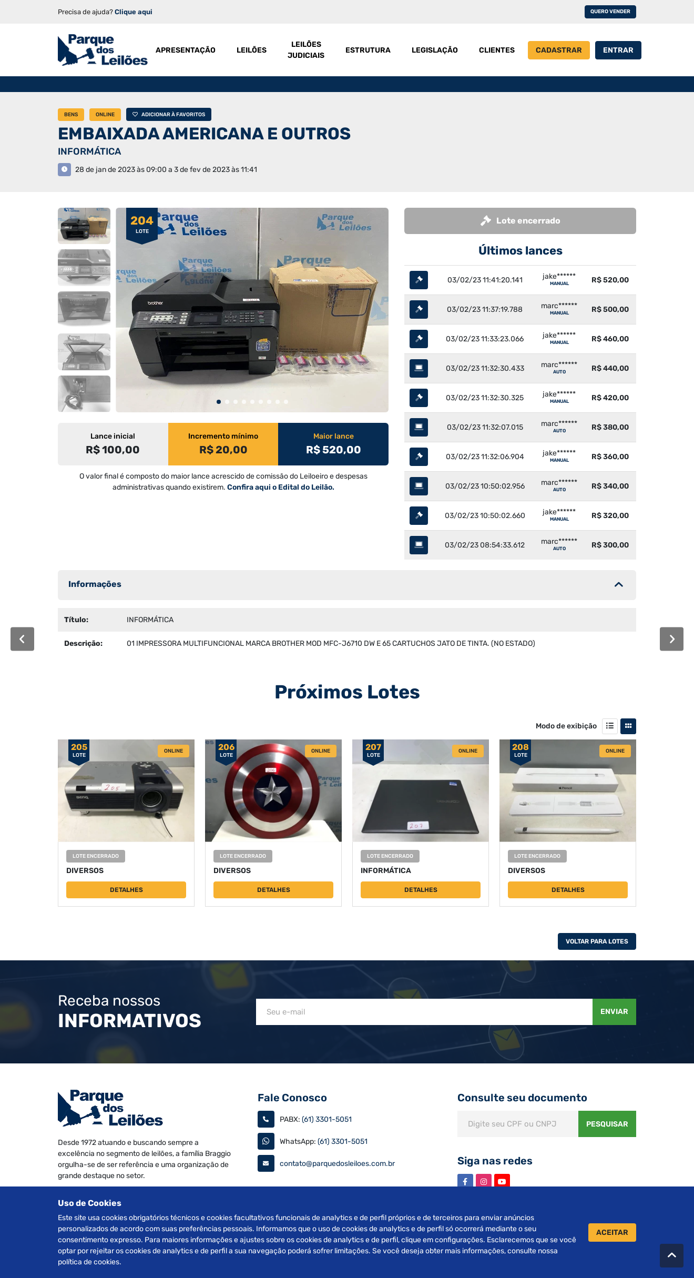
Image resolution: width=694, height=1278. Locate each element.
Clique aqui (133, 12)
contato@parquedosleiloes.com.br (337, 1163)
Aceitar (612, 1232)
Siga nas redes (495, 1160)
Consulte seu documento (522, 1097)
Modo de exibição (566, 726)
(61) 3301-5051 (327, 1119)
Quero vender (610, 11)
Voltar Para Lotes (597, 941)
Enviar (614, 1011)
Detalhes (126, 890)
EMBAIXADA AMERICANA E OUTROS (204, 134)
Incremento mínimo (223, 436)
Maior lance (333, 436)
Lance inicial (112, 436)
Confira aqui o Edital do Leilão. (280, 487)
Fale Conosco (292, 1097)
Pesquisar (607, 1124)
